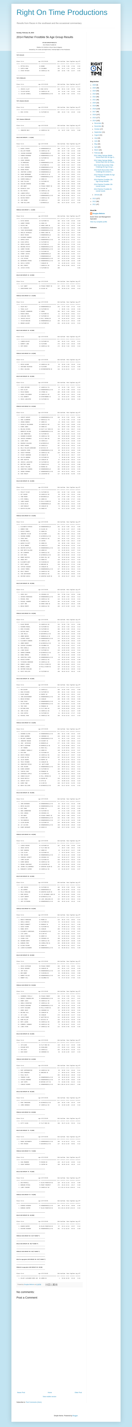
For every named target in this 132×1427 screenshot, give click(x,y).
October (97, 129)
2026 (94, 85)
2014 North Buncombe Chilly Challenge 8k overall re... (103, 171)
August (97, 135)
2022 (94, 97)
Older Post (78, 1392)
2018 (94, 109)
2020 (94, 103)
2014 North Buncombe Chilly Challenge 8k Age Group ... (104, 166)
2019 (94, 106)
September (98, 132)
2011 (94, 204)
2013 (94, 198)
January (97, 195)
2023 (94, 94)
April (96, 147)
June (96, 141)
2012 (94, 201)
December (98, 123)
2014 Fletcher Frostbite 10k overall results (103, 185)
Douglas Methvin (99, 213)
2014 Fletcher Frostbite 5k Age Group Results (104, 175)
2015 (94, 118)
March (96, 150)
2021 (94, 100)
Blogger (75, 1416)
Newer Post (21, 1392)
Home (50, 1392)
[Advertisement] (49, 1372)
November (98, 126)
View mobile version (49, 1396)
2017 (94, 112)
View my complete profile (98, 222)
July (95, 138)
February (97, 153)
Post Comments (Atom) (34, 1402)
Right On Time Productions (62, 12)
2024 (94, 91)
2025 (94, 88)
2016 (94, 114)
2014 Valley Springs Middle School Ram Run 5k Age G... (104, 156)
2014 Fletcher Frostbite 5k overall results (103, 190)
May (96, 144)
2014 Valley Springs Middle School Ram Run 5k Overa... (104, 161)
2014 (94, 120)
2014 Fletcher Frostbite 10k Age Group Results (103, 180)
